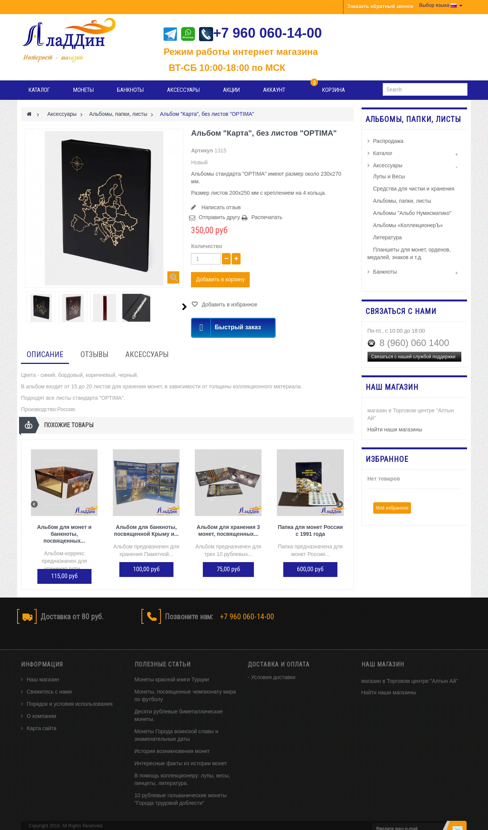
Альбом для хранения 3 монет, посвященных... (228, 530)
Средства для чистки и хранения (413, 189)
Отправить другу (219, 217)
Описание (45, 354)
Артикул (202, 150)
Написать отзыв (220, 207)
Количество (206, 246)
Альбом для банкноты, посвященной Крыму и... (146, 530)
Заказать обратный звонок (380, 6)
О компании (41, 703)
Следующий (184, 307)
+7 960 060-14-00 (260, 33)
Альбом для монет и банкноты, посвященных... (64, 534)
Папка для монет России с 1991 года (310, 530)
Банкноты (130, 90)
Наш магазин (43, 667)
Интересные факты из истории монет (181, 751)
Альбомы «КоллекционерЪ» (408, 225)
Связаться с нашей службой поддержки (413, 356)
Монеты (83, 90)
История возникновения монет (172, 738)
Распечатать (266, 217)
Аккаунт (274, 90)
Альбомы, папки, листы (402, 201)
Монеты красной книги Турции (172, 667)
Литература (387, 237)
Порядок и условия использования (69, 691)
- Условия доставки (271, 665)
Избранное (387, 459)
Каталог (39, 90)
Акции (231, 90)
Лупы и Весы (389, 176)
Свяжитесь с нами (49, 679)
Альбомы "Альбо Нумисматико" (412, 213)
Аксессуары (183, 90)
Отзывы (94, 354)
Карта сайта (41, 716)
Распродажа (388, 141)
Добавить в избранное (228, 304)
